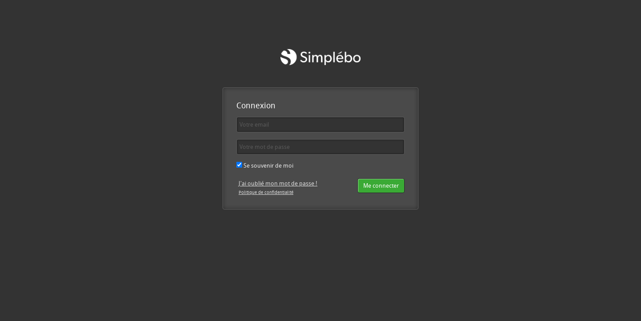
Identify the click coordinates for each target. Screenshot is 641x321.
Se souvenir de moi (264, 165)
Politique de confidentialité (266, 192)
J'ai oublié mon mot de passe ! (278, 183)
